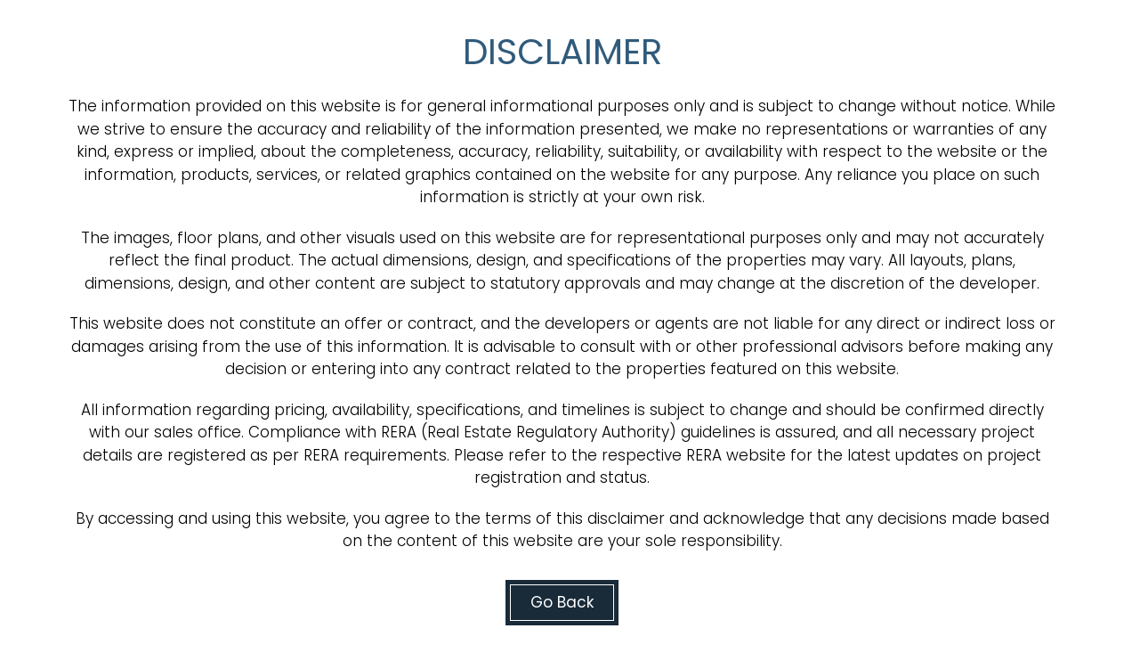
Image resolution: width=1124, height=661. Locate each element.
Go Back (562, 602)
